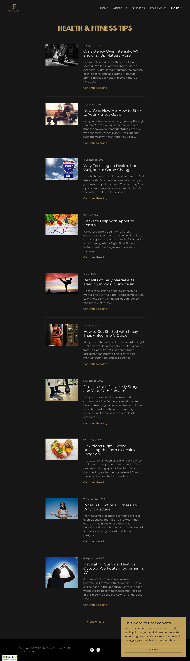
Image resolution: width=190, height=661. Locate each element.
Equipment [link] (158, 8)
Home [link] (104, 8)
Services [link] (138, 8)
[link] (13, 7)
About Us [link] (120, 8)
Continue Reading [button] (95, 87)
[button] (176, 8)
